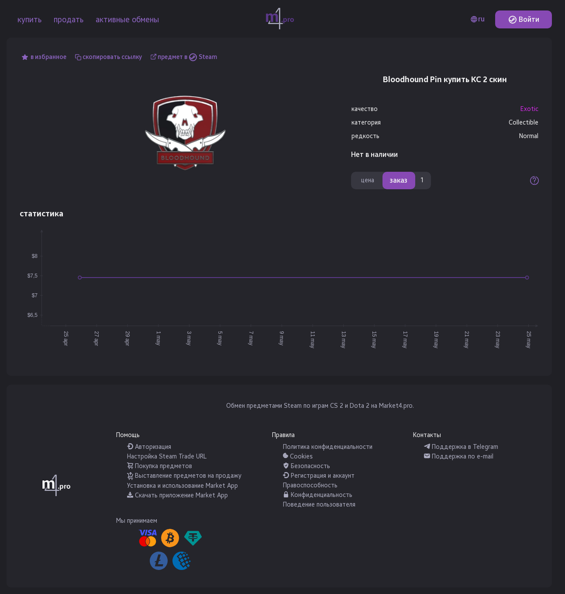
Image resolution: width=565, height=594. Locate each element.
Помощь (128, 435)
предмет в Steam (187, 57)
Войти (523, 19)
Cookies (298, 456)
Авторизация (149, 447)
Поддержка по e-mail (458, 456)
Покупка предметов (159, 466)
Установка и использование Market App (182, 486)
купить (29, 19)
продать (68, 19)
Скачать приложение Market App (177, 495)
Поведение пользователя (319, 504)
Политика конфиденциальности (327, 447)
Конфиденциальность (317, 495)
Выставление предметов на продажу (184, 475)
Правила (283, 435)
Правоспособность (310, 485)
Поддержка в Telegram (461, 447)
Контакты (427, 435)
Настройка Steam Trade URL (167, 456)
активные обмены (127, 19)
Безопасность (306, 466)
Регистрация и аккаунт (319, 475)
